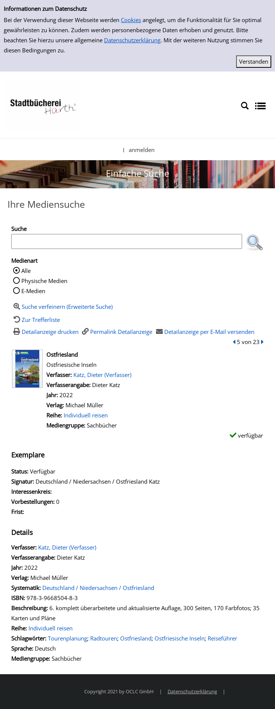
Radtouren (103, 638)
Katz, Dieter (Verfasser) (102, 374)
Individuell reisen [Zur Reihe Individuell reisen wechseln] (86, 415)
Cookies (131, 20)
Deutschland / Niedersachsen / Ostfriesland (98, 587)
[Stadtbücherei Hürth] (43, 105)
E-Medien (33, 291)
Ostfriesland (136, 638)
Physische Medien (44, 280)
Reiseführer (222, 638)
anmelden (142, 149)
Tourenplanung (67, 638)
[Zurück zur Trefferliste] (35, 319)
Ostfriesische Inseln (180, 638)
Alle (26, 270)
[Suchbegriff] (126, 241)
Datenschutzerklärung (132, 40)
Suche (19, 228)
